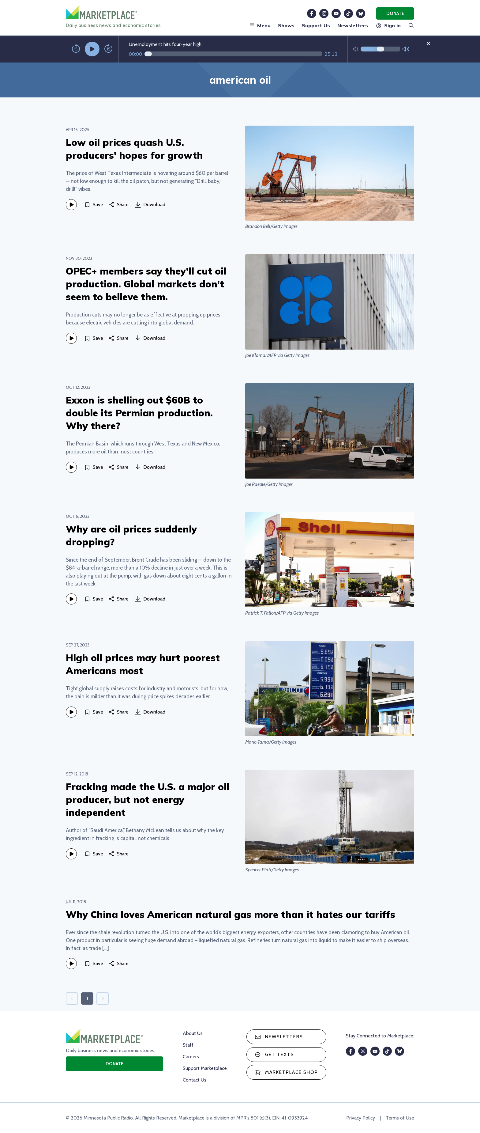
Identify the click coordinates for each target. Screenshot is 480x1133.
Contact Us (194, 1080)
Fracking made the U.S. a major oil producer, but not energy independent (147, 799)
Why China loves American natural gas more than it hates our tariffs (230, 914)
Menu (260, 25)
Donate (395, 13)
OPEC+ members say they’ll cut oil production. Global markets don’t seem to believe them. (146, 284)
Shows (286, 25)
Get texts (274, 1055)
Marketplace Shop (286, 1072)
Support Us (316, 25)
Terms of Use (400, 1118)
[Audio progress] (233, 53)
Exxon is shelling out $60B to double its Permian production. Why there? (139, 413)
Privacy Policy (360, 1118)
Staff (188, 1045)
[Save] (94, 205)
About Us (193, 1033)
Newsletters (352, 25)
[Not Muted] (355, 49)
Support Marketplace (205, 1068)
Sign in (388, 25)
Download (150, 205)
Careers (191, 1056)
